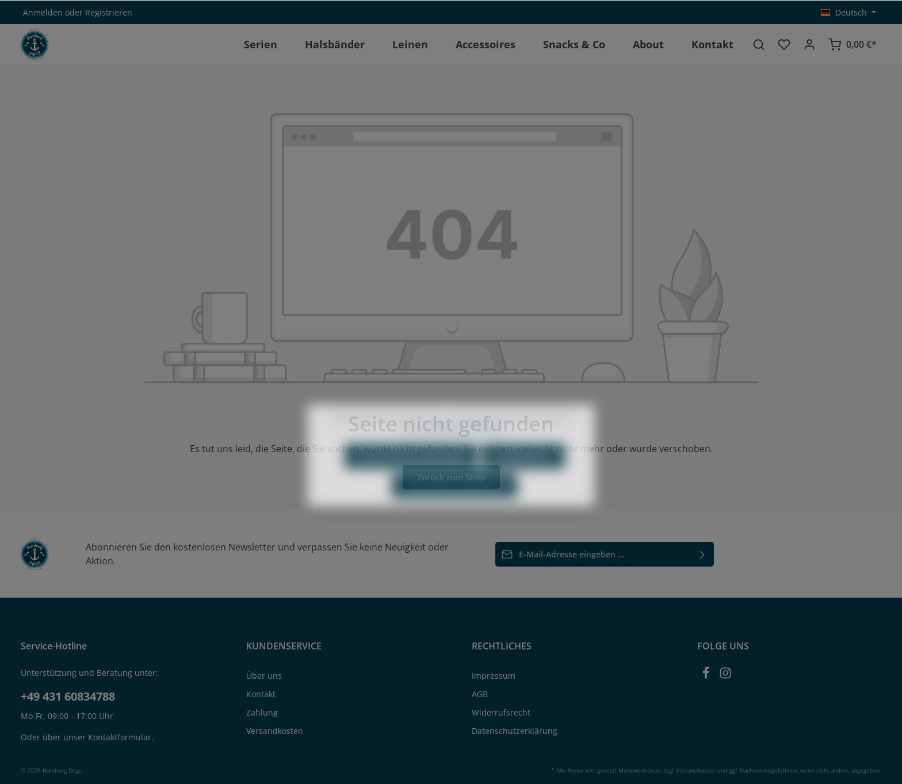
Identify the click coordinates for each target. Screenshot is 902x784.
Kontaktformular (119, 737)
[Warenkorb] (852, 44)
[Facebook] (707, 676)
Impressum (493, 675)
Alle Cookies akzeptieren (454, 514)
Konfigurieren (523, 485)
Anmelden (43, 12)
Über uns (264, 675)
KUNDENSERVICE (284, 646)
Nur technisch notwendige (411, 485)
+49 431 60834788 (68, 696)
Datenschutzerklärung (514, 730)
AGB (480, 694)
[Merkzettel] (784, 44)
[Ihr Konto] (809, 44)
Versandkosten (274, 730)
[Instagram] (725, 676)
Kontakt (261, 694)
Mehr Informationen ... (469, 458)
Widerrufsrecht (501, 712)
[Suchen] (758, 44)
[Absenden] (702, 554)
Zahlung (262, 712)
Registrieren (108, 12)
